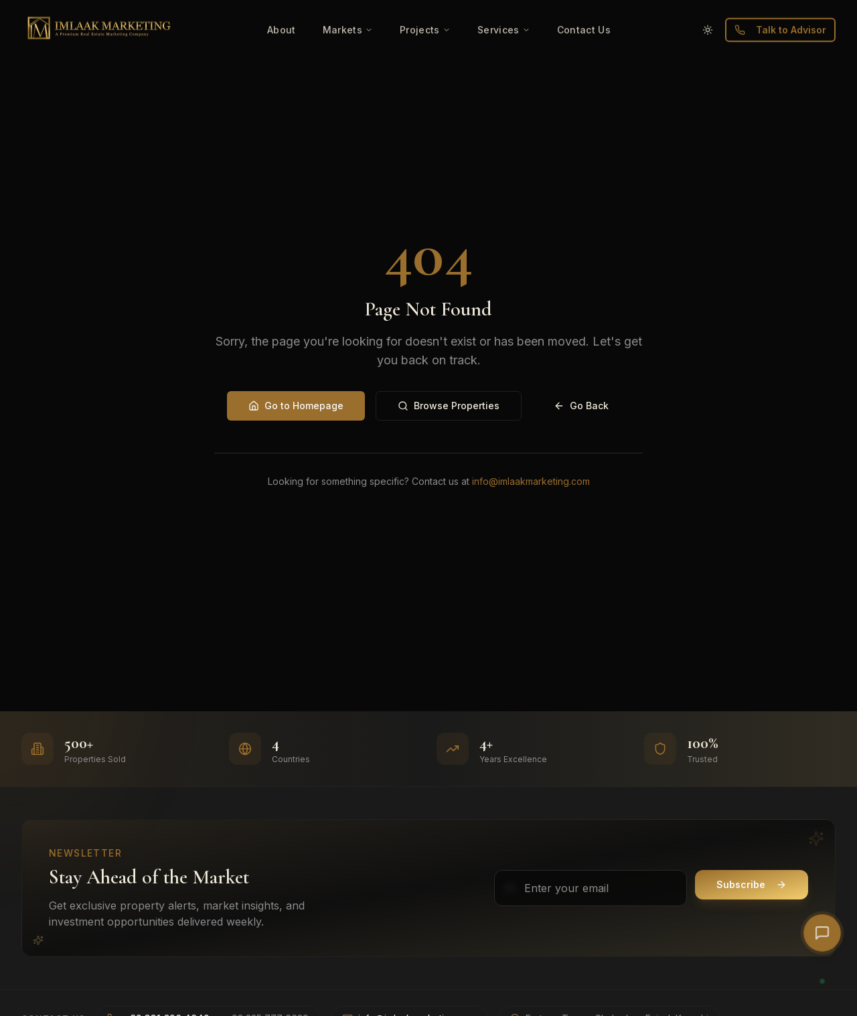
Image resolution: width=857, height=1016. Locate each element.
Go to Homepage (295, 405)
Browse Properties (448, 405)
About (281, 7)
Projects (425, 7)
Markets (348, 7)
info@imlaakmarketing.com (531, 481)
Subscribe (751, 884)
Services (503, 7)
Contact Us (584, 7)
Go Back (581, 405)
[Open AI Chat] (822, 933)
